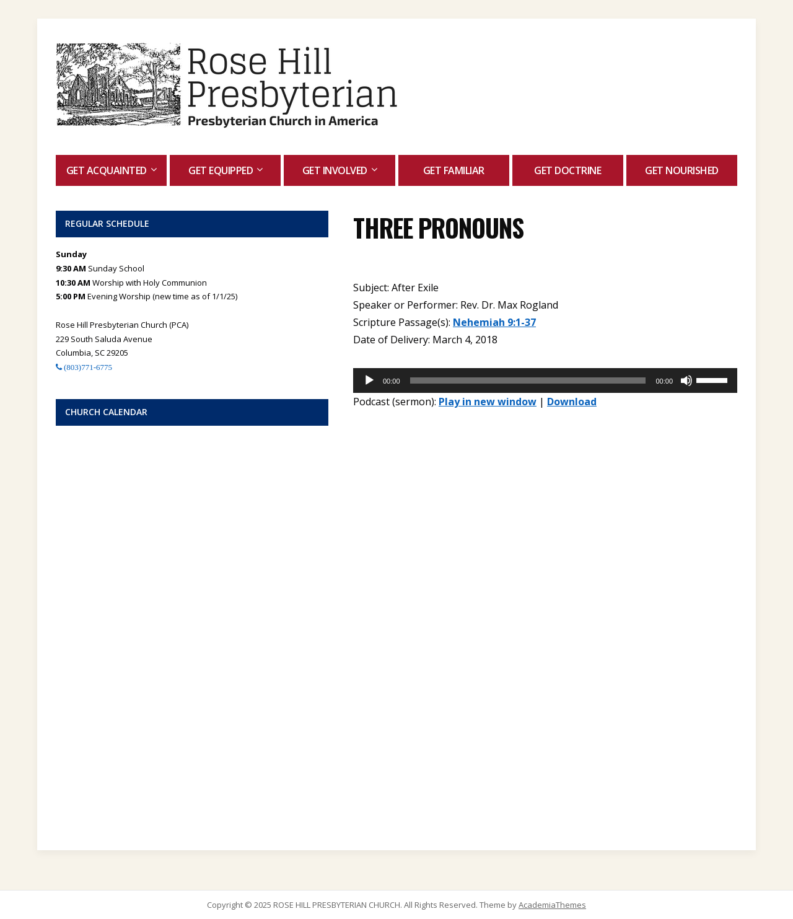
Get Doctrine (567, 170)
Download (572, 401)
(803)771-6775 (87, 367)
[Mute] (686, 380)
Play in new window (488, 401)
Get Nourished (682, 170)
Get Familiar (453, 170)
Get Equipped (220, 170)
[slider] (528, 380)
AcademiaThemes (552, 904)
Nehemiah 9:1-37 (494, 322)
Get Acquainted (106, 170)
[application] (545, 380)
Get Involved (334, 170)
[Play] (369, 380)
